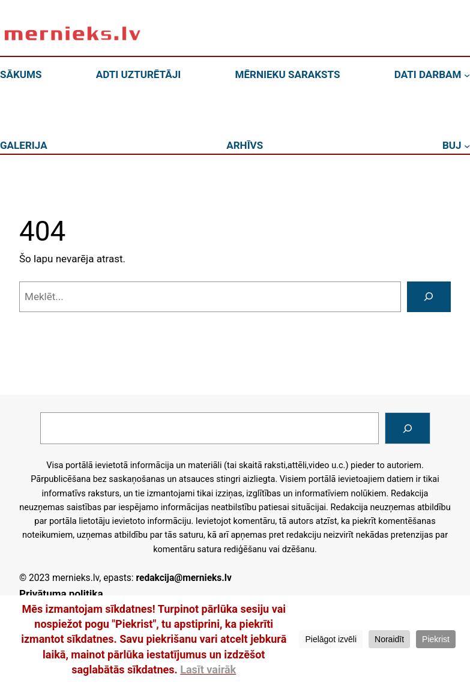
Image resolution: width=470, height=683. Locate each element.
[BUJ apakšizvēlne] (467, 146)
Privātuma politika (61, 594)
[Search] (407, 428)
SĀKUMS (20, 74)
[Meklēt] (429, 296)
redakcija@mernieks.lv (183, 578)
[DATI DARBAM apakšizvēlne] (467, 75)
